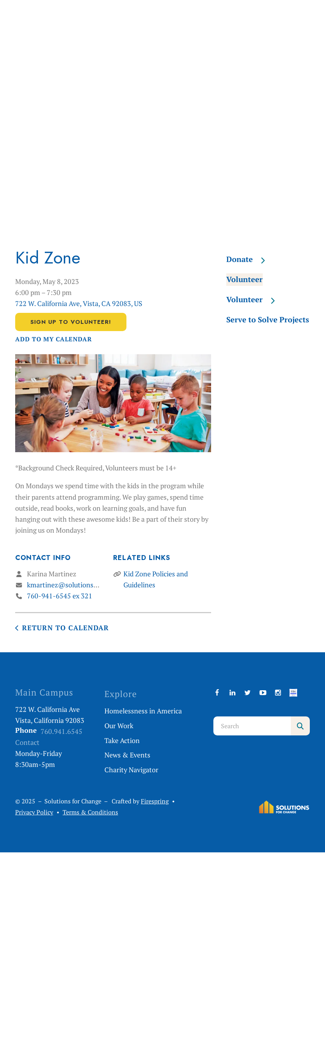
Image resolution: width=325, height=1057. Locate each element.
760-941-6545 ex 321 (59, 595)
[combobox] (252, 725)
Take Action (122, 740)
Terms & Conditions (90, 812)
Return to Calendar (65, 627)
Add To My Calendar (53, 339)
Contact (27, 742)
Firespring (155, 801)
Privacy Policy (34, 812)
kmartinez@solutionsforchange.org (81, 584)
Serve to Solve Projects (267, 319)
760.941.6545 (61, 731)
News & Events (127, 754)
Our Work (118, 725)
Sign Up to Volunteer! (70, 322)
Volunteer (244, 279)
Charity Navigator (131, 769)
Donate (249, 259)
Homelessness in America (143, 710)
